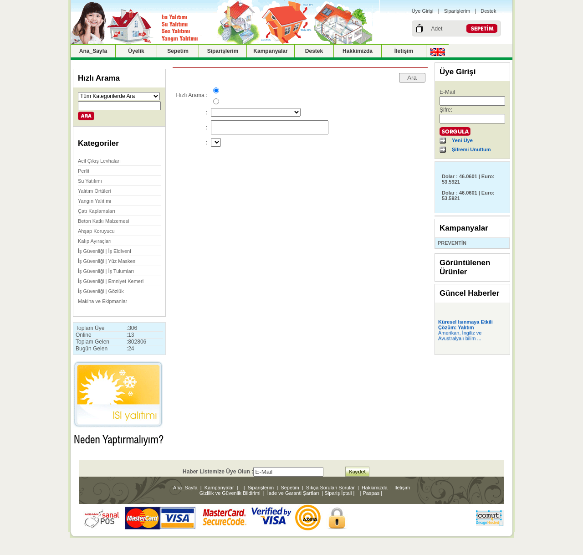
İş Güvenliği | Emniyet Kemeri (110, 281)
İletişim (403, 51)
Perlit (83, 171)
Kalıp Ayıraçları (95, 241)
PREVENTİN (452, 243)
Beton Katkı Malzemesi (103, 221)
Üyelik (136, 51)
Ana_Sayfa (93, 51)
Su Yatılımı (90, 181)
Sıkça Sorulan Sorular (330, 487)
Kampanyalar (270, 51)
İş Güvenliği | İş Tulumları (106, 271)
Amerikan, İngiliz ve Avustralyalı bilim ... (459, 336)
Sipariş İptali (338, 493)
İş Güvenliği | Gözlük (101, 291)
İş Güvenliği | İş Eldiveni (104, 251)
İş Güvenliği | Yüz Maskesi (107, 261)
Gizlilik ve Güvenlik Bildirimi (230, 493)
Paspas (371, 493)
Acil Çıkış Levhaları (99, 161)
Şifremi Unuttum (471, 149)
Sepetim (178, 51)
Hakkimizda (358, 51)
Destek (488, 11)
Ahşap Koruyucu (96, 231)
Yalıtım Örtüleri (94, 191)
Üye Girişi (423, 11)
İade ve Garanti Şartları (293, 493)
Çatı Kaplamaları (96, 211)
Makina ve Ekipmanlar (102, 301)
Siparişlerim (457, 11)
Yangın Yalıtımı (94, 201)
